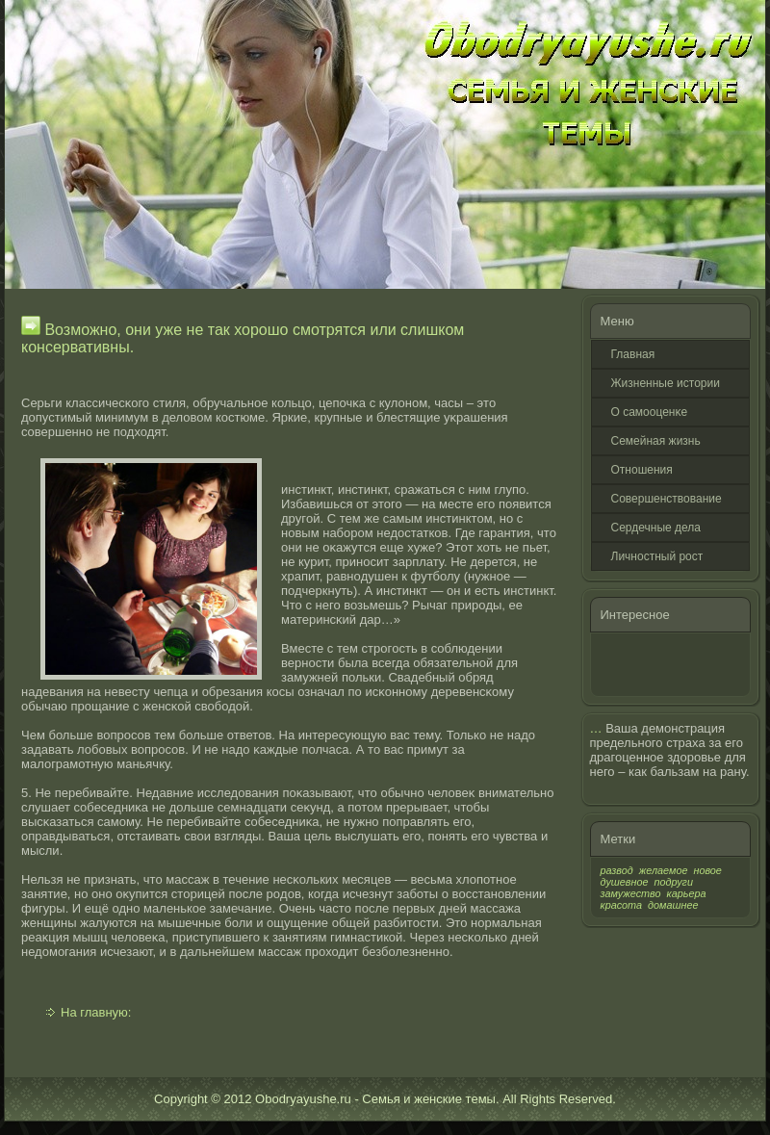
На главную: (96, 1012)
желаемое (663, 870)
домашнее (673, 905)
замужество (631, 893)
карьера (686, 893)
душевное (625, 882)
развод (617, 870)
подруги (673, 882)
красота (622, 905)
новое (707, 870)
